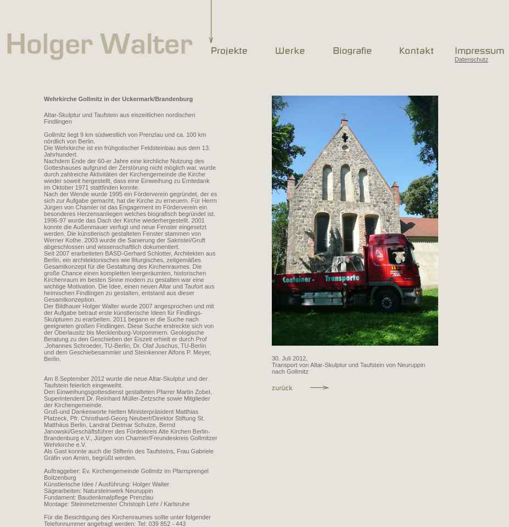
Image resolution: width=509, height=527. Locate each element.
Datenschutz (471, 59)
